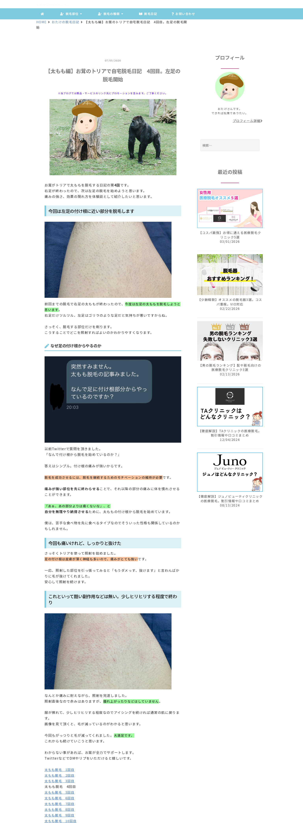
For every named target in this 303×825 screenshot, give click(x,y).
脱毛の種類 (110, 14)
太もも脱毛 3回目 (59, 780)
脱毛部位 (71, 14)
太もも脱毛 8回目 (59, 809)
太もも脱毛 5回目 (59, 792)
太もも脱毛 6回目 (59, 798)
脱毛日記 (147, 14)
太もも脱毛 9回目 (59, 815)
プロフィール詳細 (248, 120)
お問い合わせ (182, 14)
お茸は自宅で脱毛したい (53, 5)
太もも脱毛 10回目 (60, 820)
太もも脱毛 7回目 (59, 803)
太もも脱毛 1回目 (59, 769)
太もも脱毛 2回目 (59, 775)
